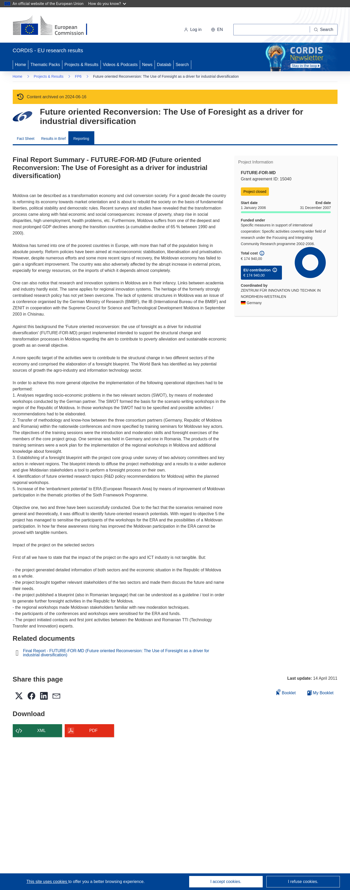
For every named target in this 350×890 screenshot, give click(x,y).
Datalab (164, 64)
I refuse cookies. (303, 881)
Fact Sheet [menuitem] (26, 138)
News (147, 64)
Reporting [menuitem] (81, 138)
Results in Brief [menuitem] (53, 138)
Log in (193, 29)
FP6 (78, 76)
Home (20, 64)
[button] (217, 29)
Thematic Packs (45, 64)
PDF (93, 730)
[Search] (324, 29)
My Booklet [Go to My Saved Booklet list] (320, 692)
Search (182, 64)
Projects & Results (81, 64)
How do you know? (107, 3)
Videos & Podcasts (120, 64)
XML (41, 730)
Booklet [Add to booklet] (286, 692)
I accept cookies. (225, 881)
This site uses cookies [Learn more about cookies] (47, 881)
